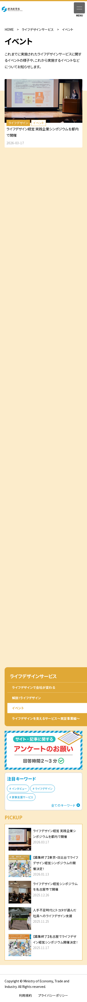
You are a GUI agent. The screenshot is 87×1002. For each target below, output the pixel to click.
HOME (9, 29)
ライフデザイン (44, 788)
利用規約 (25, 995)
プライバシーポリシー (53, 995)
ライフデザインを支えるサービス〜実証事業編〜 (46, 718)
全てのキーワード (63, 805)
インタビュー (19, 788)
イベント (18, 708)
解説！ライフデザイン (26, 697)
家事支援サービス (22, 797)
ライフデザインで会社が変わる (33, 687)
